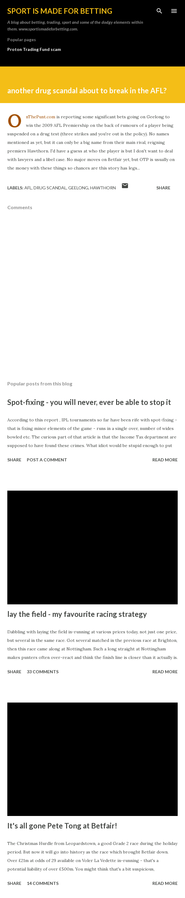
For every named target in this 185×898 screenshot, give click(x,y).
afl (28, 187)
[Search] (159, 11)
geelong (78, 187)
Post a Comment (47, 459)
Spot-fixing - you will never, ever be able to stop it (89, 402)
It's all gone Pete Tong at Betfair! (62, 825)
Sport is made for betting (59, 10)
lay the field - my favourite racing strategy (77, 614)
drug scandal (50, 187)
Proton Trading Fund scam (34, 49)
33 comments (43, 671)
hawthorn (103, 187)
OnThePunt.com (40, 117)
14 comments (43, 883)
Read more (165, 459)
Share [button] (163, 187)
